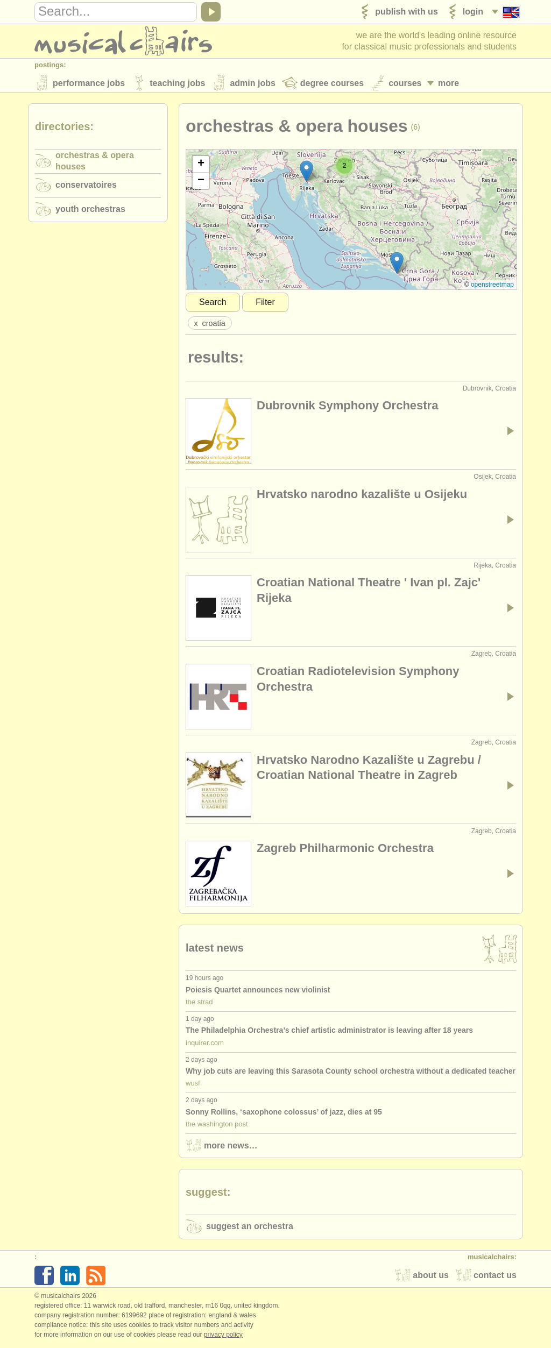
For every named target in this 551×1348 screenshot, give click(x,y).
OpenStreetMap (492, 286)
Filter (265, 304)
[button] (397, 265)
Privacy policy (223, 1336)
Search (213, 304)
